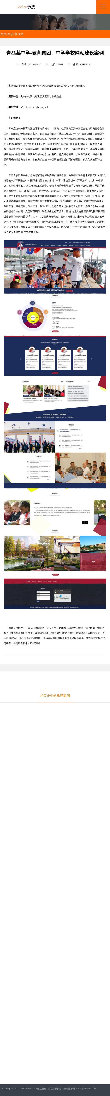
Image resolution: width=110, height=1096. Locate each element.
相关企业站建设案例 (55, 696)
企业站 (19, 34)
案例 (10, 34)
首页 (3, 34)
